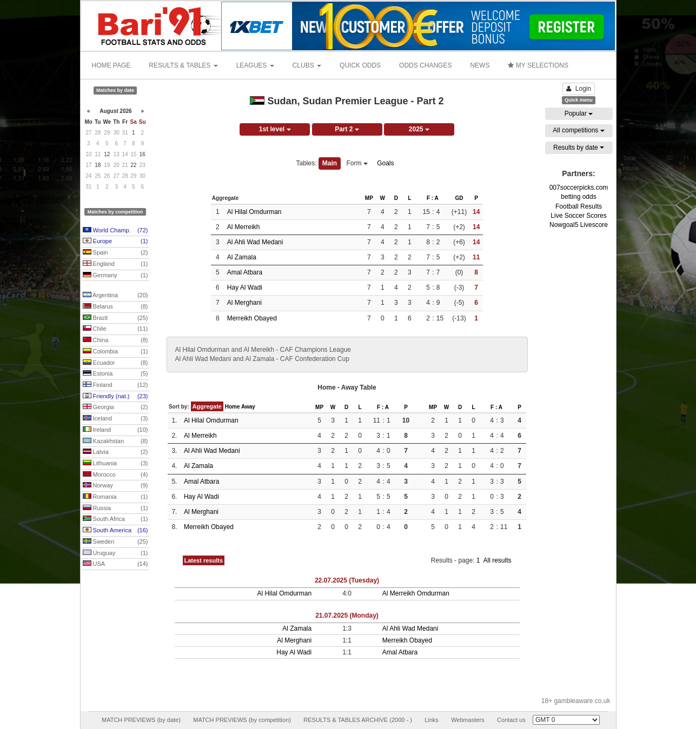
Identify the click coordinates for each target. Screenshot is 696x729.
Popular (579, 113)
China (115, 340)
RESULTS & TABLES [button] (183, 65)
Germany (115, 275)
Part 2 (347, 129)
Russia (115, 508)
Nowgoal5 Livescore (578, 225)
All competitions (578, 130)
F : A (433, 198)
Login (578, 88)
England (115, 264)
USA (115, 564)
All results (497, 560)
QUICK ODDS (360, 65)
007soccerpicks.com (578, 187)
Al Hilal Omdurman (254, 212)
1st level (275, 129)
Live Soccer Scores (578, 215)
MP (369, 198)
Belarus (115, 307)
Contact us (511, 720)
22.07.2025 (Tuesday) (347, 580)
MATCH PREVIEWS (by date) (141, 720)
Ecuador (115, 363)
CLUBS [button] (307, 65)
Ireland (115, 430)
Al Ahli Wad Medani (255, 242)
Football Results (578, 206)
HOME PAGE (111, 65)
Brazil (115, 318)
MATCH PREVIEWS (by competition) (242, 720)
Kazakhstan (115, 441)
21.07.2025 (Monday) (347, 615)
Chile (115, 329)
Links (432, 720)
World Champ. (115, 230)
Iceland (115, 418)
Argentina (115, 295)
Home (232, 407)
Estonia (115, 374)
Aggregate (207, 406)
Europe (115, 241)
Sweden (115, 542)
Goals (385, 163)
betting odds (578, 196)
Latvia (115, 452)
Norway (115, 485)
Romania (115, 497)
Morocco (115, 475)
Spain (115, 253)
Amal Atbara (244, 272)
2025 (419, 129)
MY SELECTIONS (538, 65)
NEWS (479, 65)
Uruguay (115, 553)
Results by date (578, 147)
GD (459, 198)
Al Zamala (241, 257)
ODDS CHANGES (425, 65)
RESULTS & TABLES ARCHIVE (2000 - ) (357, 720)
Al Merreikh (243, 227)
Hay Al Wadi (244, 287)
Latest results (203, 560)
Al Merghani (244, 302)
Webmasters (468, 720)
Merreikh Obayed (252, 318)
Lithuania (115, 463)
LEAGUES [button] (255, 65)
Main (329, 163)
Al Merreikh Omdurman (415, 593)
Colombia (115, 351)
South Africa (115, 519)
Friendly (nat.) (115, 396)
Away (248, 407)
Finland (115, 385)
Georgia (115, 407)
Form (357, 163)
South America (115, 530)
